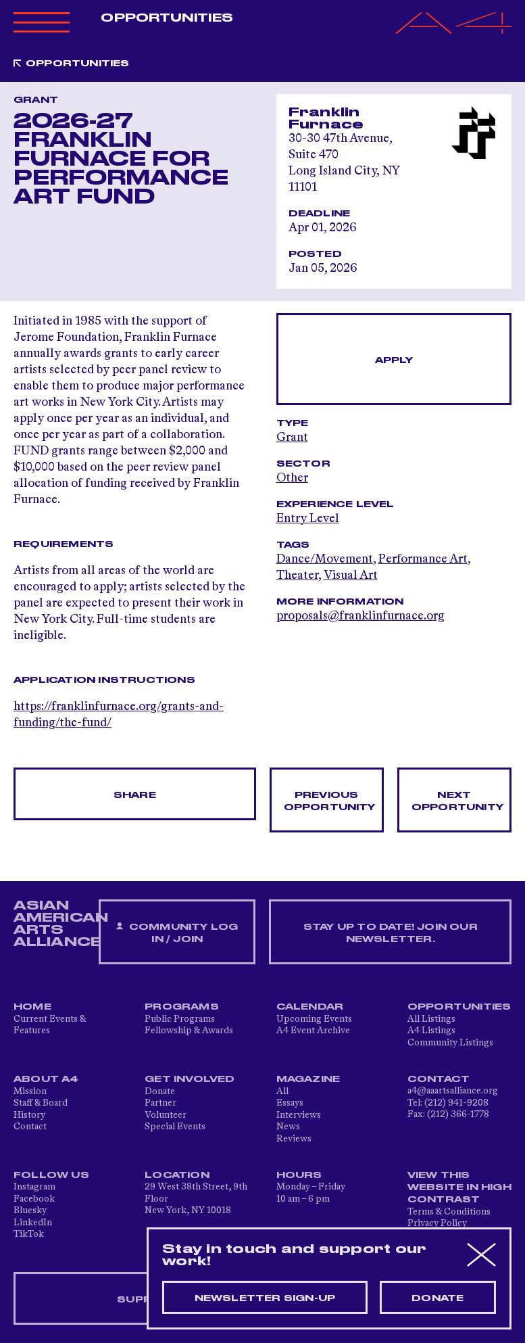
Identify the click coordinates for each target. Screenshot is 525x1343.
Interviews (298, 1115)
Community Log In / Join (177, 932)
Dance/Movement (324, 559)
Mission (30, 1091)
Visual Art (351, 575)
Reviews (293, 1139)
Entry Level (307, 519)
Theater (297, 575)
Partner (160, 1103)
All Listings (431, 1019)
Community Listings (450, 1042)
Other (292, 478)
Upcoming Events (314, 1019)
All (282, 1091)
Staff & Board (41, 1103)
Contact (30, 1126)
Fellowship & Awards (189, 1030)
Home (32, 1007)
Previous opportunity (330, 801)
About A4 (46, 1079)
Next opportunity (457, 801)
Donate (160, 1091)
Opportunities (166, 18)
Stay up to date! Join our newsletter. (390, 933)
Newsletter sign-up (265, 1298)
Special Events (175, 1126)
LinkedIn (33, 1222)
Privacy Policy (437, 1223)
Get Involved (189, 1079)
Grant (292, 437)
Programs (182, 1007)
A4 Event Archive (313, 1030)
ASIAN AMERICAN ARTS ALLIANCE (61, 923)
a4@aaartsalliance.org (452, 1090)
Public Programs (180, 1019)
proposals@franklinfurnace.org (360, 616)
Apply (394, 360)
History (29, 1115)
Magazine (308, 1079)
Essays (289, 1103)
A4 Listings (431, 1030)
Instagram (34, 1187)
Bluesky (30, 1210)
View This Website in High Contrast (459, 1187)
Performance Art (423, 559)
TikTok (29, 1234)
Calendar (310, 1007)
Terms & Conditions (449, 1212)
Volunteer (165, 1115)
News (288, 1126)
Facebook (34, 1199)
